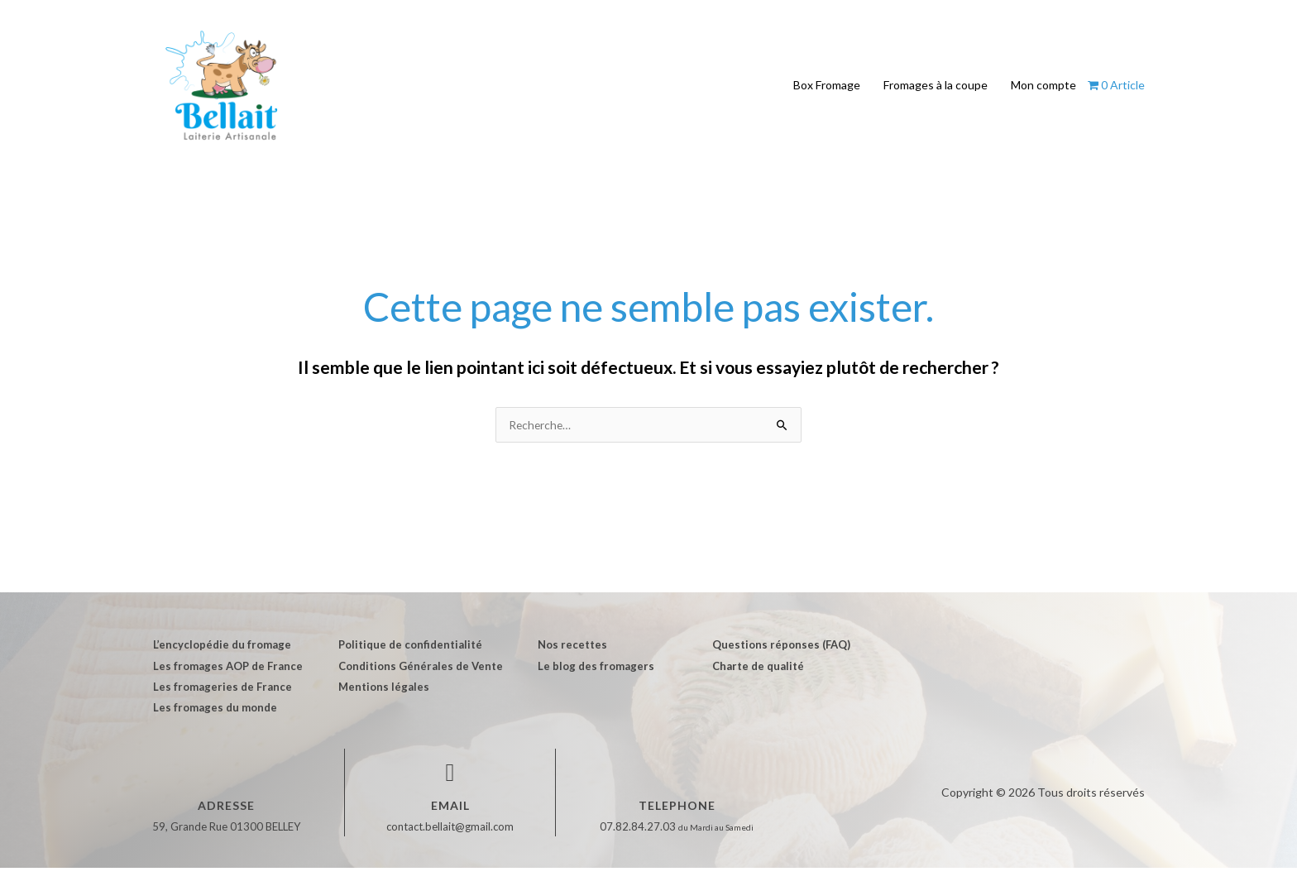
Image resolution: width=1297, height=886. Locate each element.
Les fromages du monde (214, 725)
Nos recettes (567, 661)
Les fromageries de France (221, 704)
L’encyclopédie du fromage (221, 661)
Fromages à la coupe (935, 93)
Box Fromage (826, 93)
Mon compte (1043, 93)
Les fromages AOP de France (227, 682)
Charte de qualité (753, 682)
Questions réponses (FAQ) (776, 661)
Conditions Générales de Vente (417, 682)
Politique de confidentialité (407, 661)
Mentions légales (380, 704)
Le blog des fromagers (591, 682)
